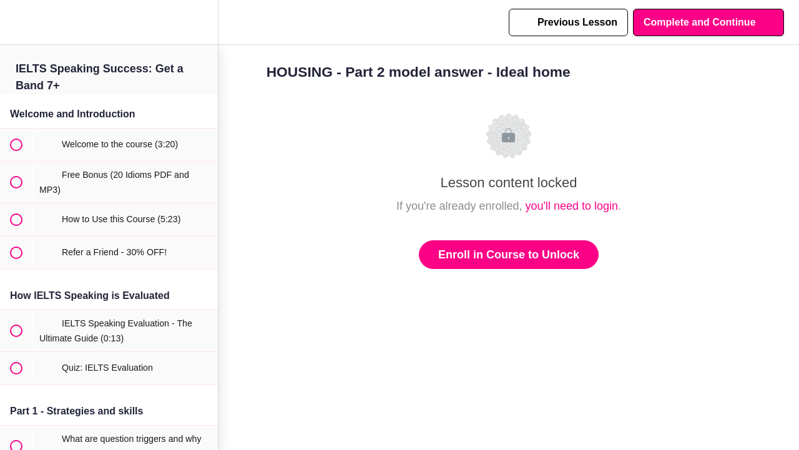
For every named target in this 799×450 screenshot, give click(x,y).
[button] (15, 22)
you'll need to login (572, 206)
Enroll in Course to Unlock (508, 254)
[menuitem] (202, 22)
